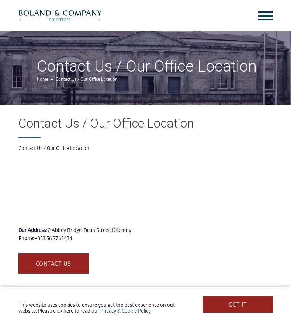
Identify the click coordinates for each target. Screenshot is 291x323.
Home (42, 79)
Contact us (53, 263)
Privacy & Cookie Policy (125, 310)
